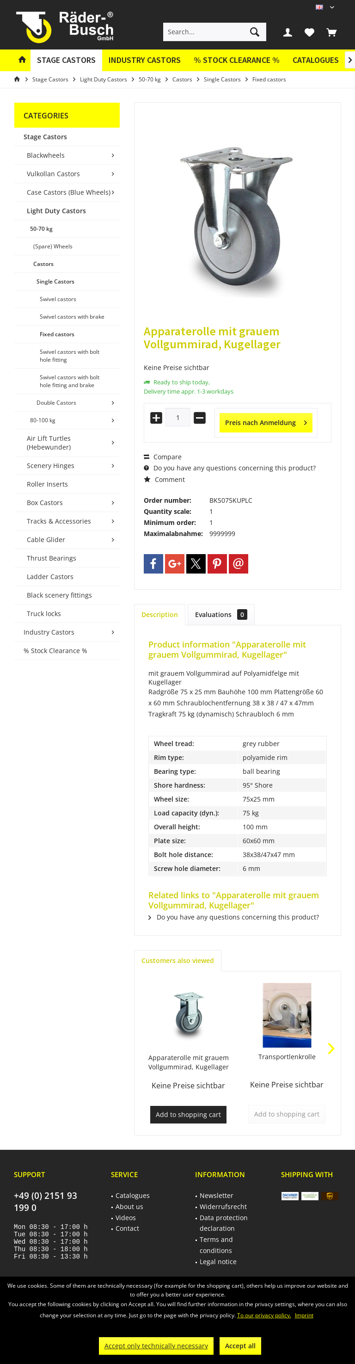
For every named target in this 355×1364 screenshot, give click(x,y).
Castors (43, 264)
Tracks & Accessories (59, 521)
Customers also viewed (177, 960)
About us (129, 1206)
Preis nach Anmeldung (266, 421)
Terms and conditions (216, 1245)
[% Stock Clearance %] (236, 60)
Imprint (304, 1315)
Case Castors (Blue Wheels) (68, 192)
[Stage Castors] (66, 60)
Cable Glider (46, 539)
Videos (126, 1217)
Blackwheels (46, 155)
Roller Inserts (47, 484)
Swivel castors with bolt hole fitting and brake (69, 381)
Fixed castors (57, 334)
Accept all (240, 1345)
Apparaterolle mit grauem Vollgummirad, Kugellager (188, 1062)
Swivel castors (58, 299)
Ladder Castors (50, 576)
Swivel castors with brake (72, 317)
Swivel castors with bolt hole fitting (69, 356)
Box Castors (45, 502)
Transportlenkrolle (287, 1056)
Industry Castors (49, 632)
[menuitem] (331, 32)
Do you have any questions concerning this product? (230, 467)
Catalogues (316, 60)
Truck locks (44, 613)
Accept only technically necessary (156, 1345)
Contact (127, 1228)
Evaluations (221, 614)
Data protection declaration (224, 1223)
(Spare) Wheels (53, 246)
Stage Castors (45, 136)
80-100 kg (42, 420)
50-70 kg (41, 229)
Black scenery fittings (59, 595)
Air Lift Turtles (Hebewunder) (49, 442)
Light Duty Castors (56, 210)
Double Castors (56, 403)
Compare (163, 456)
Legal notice (218, 1261)
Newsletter (216, 1195)
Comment (164, 479)
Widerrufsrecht (223, 1206)
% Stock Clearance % (55, 650)
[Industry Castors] (144, 60)
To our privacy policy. (264, 1315)
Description (159, 614)
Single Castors (55, 281)
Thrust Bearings (51, 558)
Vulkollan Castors (53, 173)
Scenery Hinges (50, 465)
